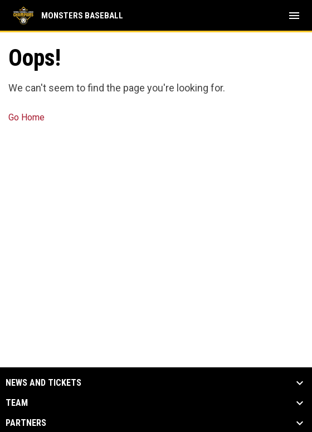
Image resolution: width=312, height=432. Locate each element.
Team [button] (17, 403)
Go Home (26, 117)
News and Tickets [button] (43, 382)
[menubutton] (294, 15)
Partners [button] (26, 423)
